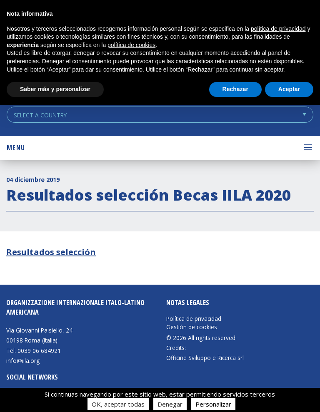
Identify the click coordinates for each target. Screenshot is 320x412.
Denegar (170, 404)
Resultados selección (51, 252)
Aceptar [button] (289, 89)
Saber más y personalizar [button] (55, 89)
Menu (16, 147)
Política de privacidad (193, 319)
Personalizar (213, 404)
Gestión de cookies (191, 327)
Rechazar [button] (235, 89)
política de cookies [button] (131, 45)
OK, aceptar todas (118, 404)
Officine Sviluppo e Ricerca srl (205, 358)
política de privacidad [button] (278, 28)
